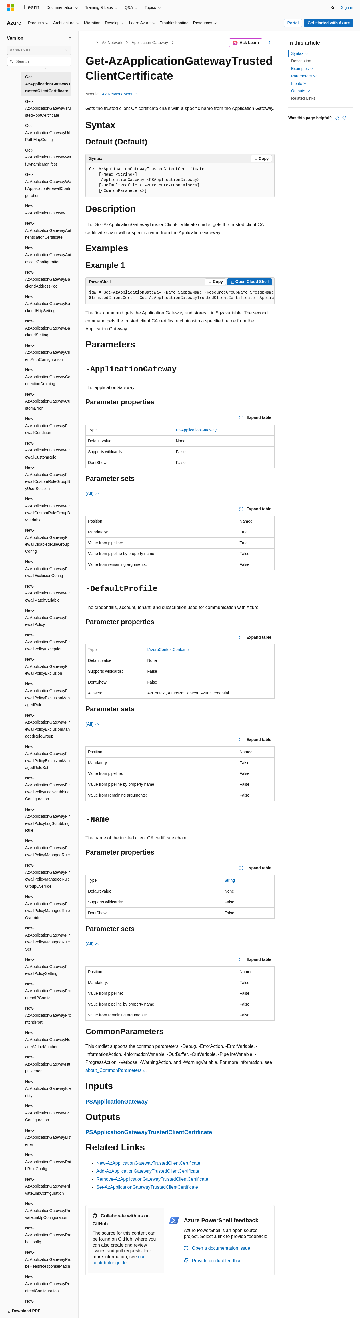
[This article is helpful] (337, 117)
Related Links (303, 98)
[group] (180, 295)
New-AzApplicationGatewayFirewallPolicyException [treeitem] (47, 642)
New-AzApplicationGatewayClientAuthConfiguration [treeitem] (47, 352)
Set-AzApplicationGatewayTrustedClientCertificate (147, 1187)
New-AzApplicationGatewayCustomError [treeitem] (47, 401)
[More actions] (270, 42)
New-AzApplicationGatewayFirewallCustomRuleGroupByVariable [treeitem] (47, 509)
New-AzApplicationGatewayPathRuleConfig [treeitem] (48, 1161)
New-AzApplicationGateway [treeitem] (45, 209)
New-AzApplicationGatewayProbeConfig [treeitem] (48, 1235)
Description (301, 61)
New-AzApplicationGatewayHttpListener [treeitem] (47, 1064)
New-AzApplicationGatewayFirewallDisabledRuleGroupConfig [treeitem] (47, 541)
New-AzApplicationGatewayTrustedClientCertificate (148, 1163)
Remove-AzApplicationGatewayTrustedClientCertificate (152, 1179)
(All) (92, 493)
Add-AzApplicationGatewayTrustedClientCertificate (147, 1171)
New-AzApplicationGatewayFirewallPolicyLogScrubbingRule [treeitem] (47, 820)
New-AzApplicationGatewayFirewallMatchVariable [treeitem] (47, 593)
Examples (302, 68)
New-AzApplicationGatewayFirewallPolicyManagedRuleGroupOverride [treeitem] (47, 876)
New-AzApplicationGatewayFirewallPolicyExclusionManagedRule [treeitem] (47, 694)
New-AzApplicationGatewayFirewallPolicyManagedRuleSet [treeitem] (47, 938)
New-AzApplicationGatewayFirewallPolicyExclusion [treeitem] (47, 666)
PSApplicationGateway (196, 430)
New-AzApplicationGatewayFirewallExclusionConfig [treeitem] (47, 568)
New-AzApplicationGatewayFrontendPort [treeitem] (48, 1015)
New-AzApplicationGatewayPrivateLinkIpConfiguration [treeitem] (47, 1210)
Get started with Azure (328, 23)
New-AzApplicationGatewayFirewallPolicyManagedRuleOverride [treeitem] (47, 907)
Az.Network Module (119, 94)
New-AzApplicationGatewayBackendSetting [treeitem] (47, 328)
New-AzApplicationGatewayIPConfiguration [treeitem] (47, 1113)
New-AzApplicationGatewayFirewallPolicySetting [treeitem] (47, 966)
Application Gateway (149, 42)
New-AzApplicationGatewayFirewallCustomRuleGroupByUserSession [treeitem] (47, 478)
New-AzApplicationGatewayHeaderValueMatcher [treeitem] (47, 1039)
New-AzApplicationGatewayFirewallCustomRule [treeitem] (47, 450)
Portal (293, 23)
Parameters (304, 76)
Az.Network (112, 42)
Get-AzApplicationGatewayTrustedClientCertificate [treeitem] (48, 84)
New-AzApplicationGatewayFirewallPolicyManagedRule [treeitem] (47, 848)
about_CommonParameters (113, 1070)
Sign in (347, 7)
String (230, 880)
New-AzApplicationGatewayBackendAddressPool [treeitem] (47, 279)
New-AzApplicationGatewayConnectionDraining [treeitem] (47, 376)
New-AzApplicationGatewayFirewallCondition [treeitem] (47, 425)
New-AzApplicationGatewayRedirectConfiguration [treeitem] (47, 1284)
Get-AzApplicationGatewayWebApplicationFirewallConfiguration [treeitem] (48, 185)
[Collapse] (70, 38)
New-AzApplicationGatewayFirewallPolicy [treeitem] (47, 617)
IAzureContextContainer (168, 649)
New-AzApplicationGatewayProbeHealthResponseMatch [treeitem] (48, 1259)
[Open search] (333, 8)
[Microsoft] (10, 7)
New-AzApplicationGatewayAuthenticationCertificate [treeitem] (48, 230)
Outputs (300, 91)
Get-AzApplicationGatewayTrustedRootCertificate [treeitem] (48, 108)
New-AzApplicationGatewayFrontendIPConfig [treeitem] (48, 991)
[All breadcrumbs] (90, 42)
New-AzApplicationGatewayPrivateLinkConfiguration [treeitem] (47, 1186)
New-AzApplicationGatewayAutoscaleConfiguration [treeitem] (48, 255)
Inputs (299, 83)
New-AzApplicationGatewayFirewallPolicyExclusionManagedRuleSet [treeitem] (47, 757)
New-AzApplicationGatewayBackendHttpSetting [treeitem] (47, 303)
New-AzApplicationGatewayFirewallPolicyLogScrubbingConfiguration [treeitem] (47, 788)
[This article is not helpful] (344, 117)
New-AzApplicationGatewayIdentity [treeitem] (48, 1088)
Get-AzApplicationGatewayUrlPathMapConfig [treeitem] (47, 132)
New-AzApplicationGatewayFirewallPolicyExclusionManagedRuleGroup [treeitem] (47, 726)
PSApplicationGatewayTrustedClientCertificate (148, 1132)
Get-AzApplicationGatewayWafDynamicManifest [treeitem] (48, 157)
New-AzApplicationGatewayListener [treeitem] (48, 1137)
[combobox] (39, 50)
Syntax (300, 53)
